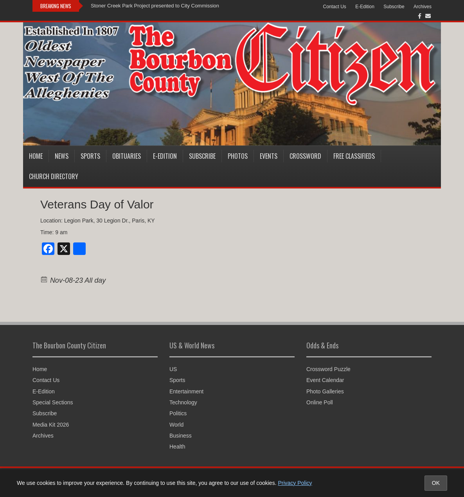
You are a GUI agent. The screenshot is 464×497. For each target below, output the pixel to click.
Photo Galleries (325, 391)
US (173, 369)
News (61, 156)
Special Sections (52, 402)
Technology (183, 402)
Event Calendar (325, 380)
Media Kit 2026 (50, 425)
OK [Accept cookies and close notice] (436, 483)
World (176, 425)
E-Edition (364, 6)
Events (268, 156)
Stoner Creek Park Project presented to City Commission (155, 6)
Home (36, 156)
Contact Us (334, 6)
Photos (238, 156)
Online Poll (319, 402)
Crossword (305, 156)
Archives (423, 6)
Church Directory (53, 176)
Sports (90, 156)
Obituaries (126, 156)
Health (177, 446)
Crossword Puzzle (328, 369)
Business (180, 435)
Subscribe (393, 6)
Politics (178, 413)
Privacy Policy (295, 483)
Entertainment (186, 391)
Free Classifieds (354, 156)
